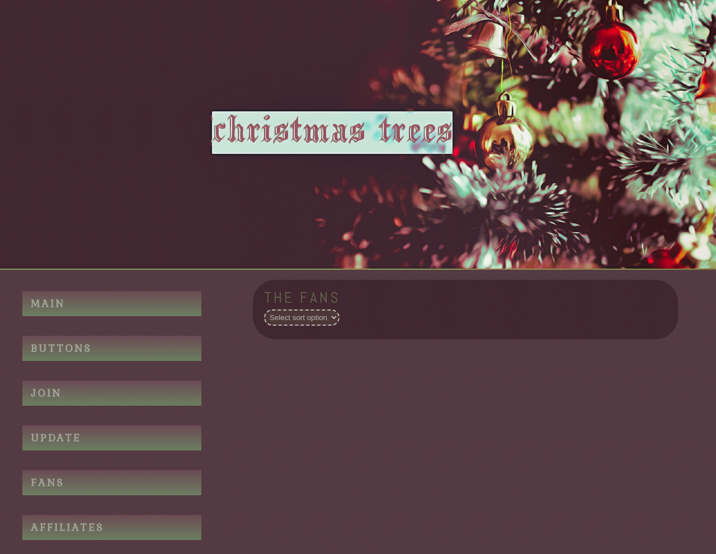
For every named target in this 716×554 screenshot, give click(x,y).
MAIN (48, 303)
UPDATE (56, 437)
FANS (47, 482)
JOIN (46, 393)
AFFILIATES (67, 527)
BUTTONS (61, 348)
